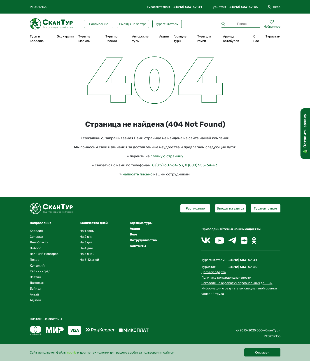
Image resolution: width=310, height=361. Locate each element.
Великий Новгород (44, 254)
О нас (256, 39)
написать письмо (137, 174)
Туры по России (111, 39)
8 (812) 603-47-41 (187, 7)
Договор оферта (213, 272)
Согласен (262, 352)
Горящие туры (180, 39)
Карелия (36, 231)
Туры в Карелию (37, 39)
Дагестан (37, 283)
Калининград (40, 271)
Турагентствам (167, 24)
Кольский (37, 266)
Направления (40, 223)
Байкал (35, 289)
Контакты (138, 246)
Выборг (35, 248)
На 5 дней (87, 254)
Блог (133, 234)
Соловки (36, 237)
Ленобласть (39, 242)
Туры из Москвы (84, 39)
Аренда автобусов (231, 39)
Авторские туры (140, 39)
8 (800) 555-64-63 (201, 165)
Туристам (273, 36)
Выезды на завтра (133, 24)
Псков (34, 260)
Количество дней (94, 223)
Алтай (34, 294)
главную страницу (167, 156)
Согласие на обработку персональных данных (237, 283)
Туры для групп (204, 39)
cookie (72, 352)
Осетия (35, 277)
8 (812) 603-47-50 (244, 7)
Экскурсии (65, 36)
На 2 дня (86, 237)
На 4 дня (86, 248)
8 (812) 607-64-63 (167, 165)
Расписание (98, 24)
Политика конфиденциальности (226, 277)
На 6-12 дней (89, 260)
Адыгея (35, 300)
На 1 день (87, 231)
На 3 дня (86, 242)
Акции (164, 36)
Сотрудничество (143, 240)
